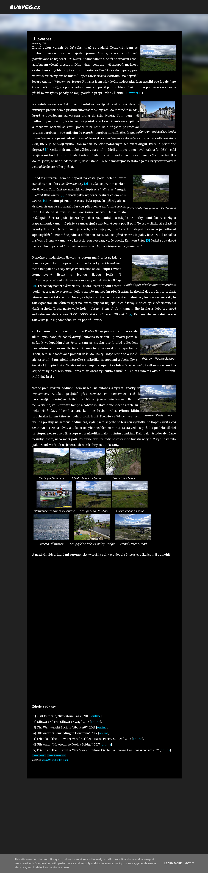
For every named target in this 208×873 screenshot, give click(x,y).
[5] (148, 240)
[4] (45, 201)
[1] (46, 149)
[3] (62, 195)
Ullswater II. (133, 93)
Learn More (173, 863)
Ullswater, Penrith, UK (55, 760)
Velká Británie (57, 755)
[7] (130, 314)
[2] (86, 183)
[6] (34, 286)
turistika (39, 755)
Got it (189, 863)
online (95, 716)
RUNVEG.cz (25, 7)
